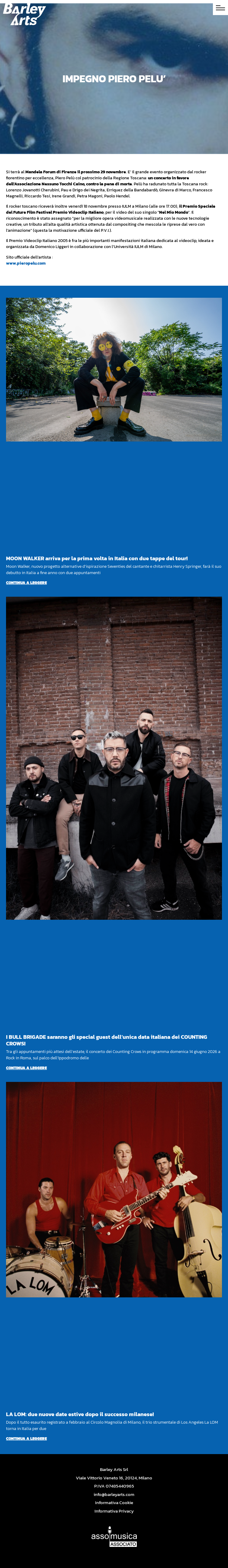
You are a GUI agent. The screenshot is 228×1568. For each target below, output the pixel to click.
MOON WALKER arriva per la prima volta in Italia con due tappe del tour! (97, 558)
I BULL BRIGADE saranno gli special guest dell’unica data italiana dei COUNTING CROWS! (106, 1040)
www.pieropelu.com (26, 263)
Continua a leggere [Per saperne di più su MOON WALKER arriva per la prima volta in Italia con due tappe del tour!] (26, 583)
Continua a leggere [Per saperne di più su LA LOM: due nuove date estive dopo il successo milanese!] (26, 1438)
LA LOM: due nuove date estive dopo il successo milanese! (80, 1414)
